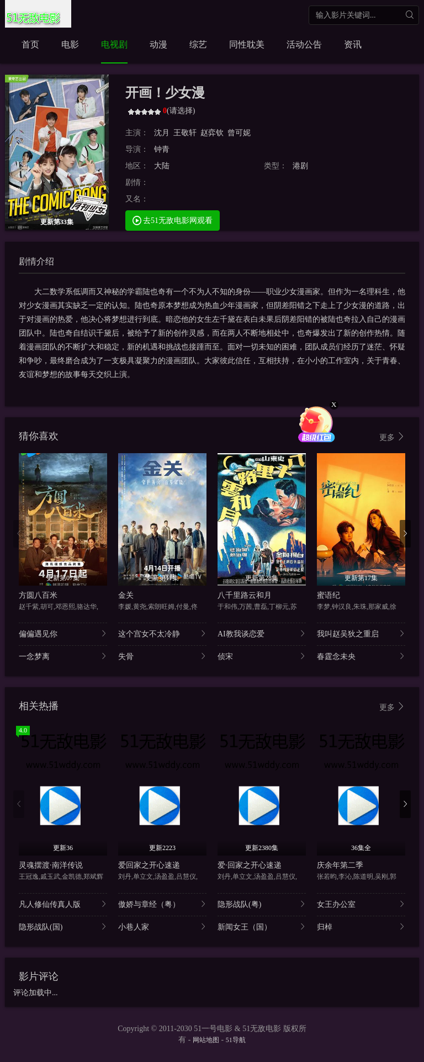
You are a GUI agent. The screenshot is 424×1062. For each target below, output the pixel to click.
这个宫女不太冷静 (162, 633)
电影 (70, 44)
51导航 (236, 1040)
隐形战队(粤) (262, 904)
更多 (392, 437)
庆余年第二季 (340, 865)
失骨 (162, 656)
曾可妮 (239, 133)
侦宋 (262, 656)
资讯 (353, 44)
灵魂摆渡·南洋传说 (51, 865)
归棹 (361, 926)
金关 (126, 595)
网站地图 (206, 1040)
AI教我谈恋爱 (262, 633)
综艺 (198, 44)
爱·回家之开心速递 (250, 865)
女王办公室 (361, 904)
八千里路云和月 (245, 595)
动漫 (158, 44)
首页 (30, 44)
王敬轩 (185, 133)
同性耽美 (246, 44)
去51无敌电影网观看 (172, 220)
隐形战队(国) (63, 926)
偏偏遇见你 (63, 633)
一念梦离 (63, 656)
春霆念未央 (361, 656)
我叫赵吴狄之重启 (361, 633)
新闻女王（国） (262, 926)
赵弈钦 (212, 133)
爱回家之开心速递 (149, 865)
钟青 (161, 149)
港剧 (300, 166)
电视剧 (114, 44)
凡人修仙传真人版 (63, 904)
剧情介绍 (36, 261)
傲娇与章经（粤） (162, 904)
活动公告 (304, 44)
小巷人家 (162, 926)
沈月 (161, 133)
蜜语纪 (328, 595)
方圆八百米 (38, 595)
